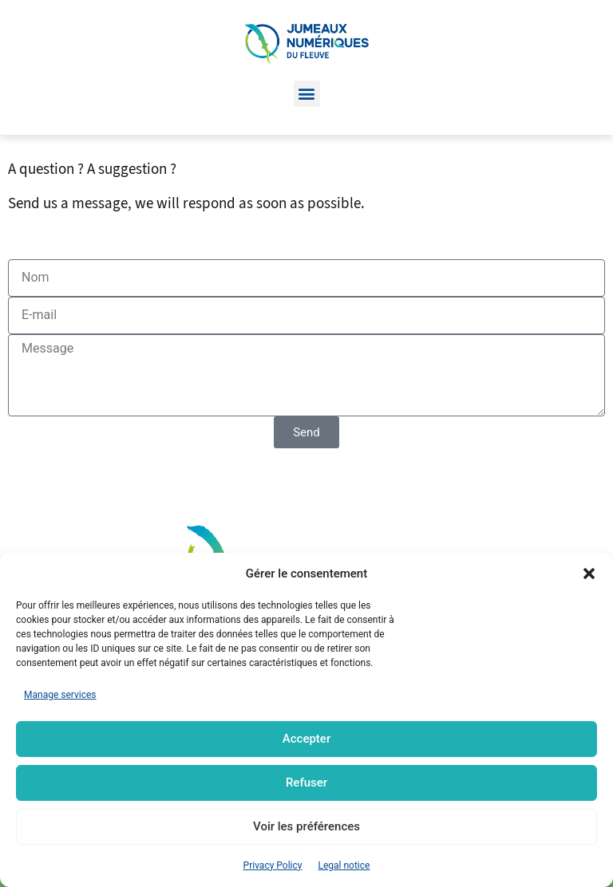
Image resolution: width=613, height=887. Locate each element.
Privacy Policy (273, 865)
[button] (589, 573)
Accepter (306, 738)
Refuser (306, 782)
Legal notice (344, 865)
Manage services (60, 694)
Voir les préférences (306, 826)
